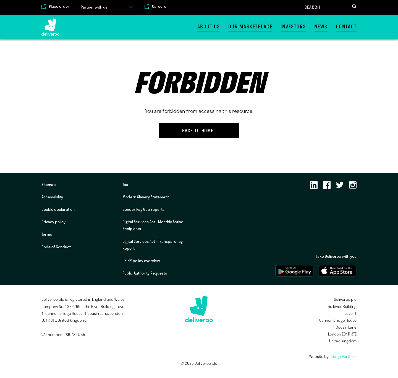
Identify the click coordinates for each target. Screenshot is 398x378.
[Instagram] (353, 185)
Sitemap (48, 184)
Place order (59, 6)
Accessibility (52, 197)
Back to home (197, 130)
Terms (46, 234)
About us (208, 26)
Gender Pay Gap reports (143, 209)
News (321, 26)
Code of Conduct (56, 246)
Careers (159, 6)
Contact (346, 26)
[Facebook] (327, 185)
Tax (125, 184)
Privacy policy (53, 221)
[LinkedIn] (314, 185)
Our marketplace (250, 26)
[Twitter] (340, 185)
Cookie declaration (58, 209)
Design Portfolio (343, 356)
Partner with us (94, 7)
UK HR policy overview (141, 260)
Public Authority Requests (144, 273)
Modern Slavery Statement (145, 197)
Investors (293, 26)
